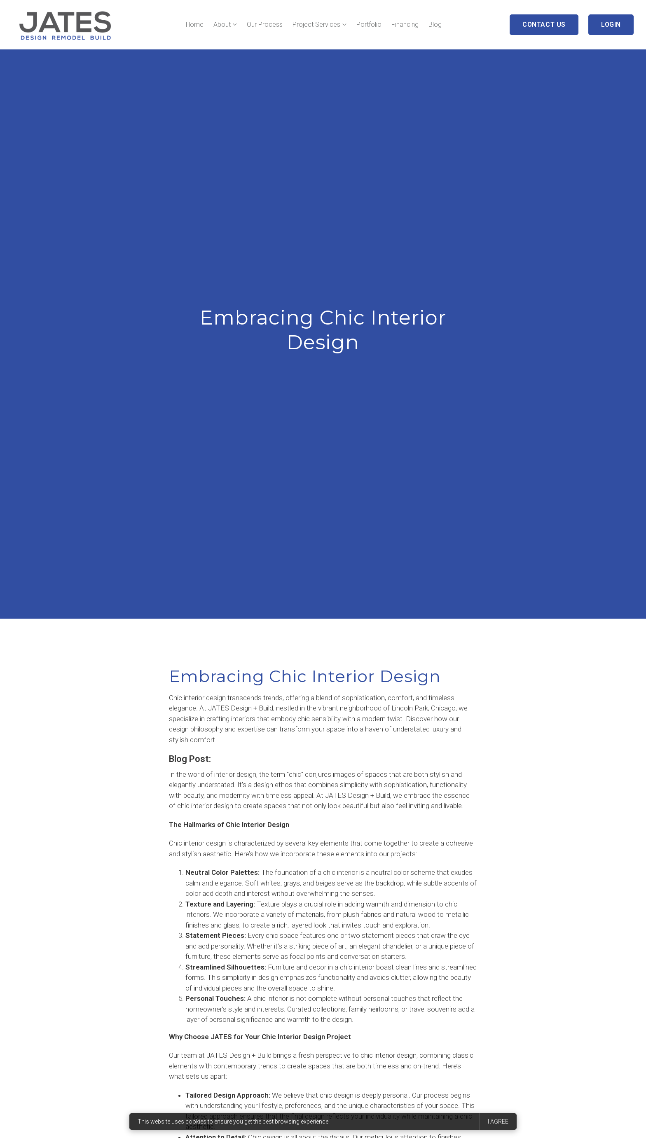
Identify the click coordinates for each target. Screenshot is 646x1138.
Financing (405, 24)
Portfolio (369, 24)
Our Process (265, 24)
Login (611, 24)
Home (195, 24)
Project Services (316, 24)
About (222, 24)
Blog (435, 24)
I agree (498, 1121)
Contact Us (544, 24)
